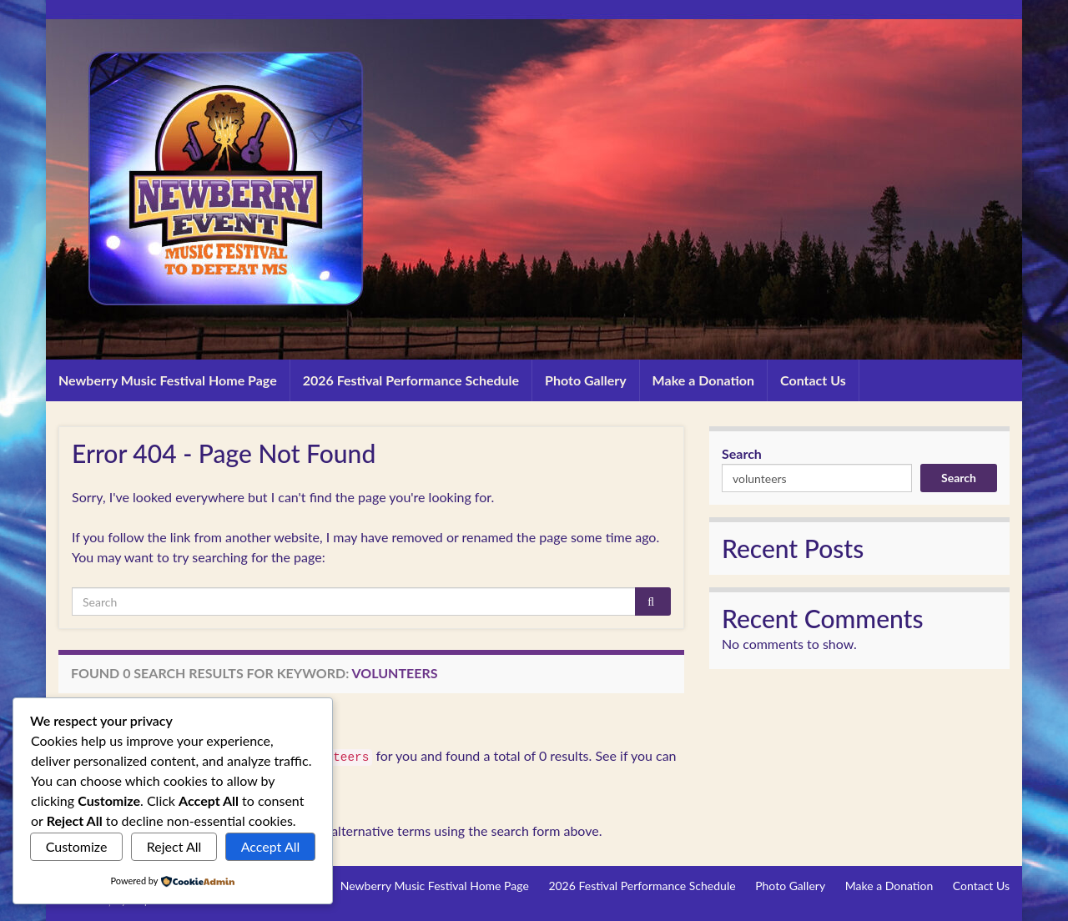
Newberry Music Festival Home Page (167, 380)
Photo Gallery (586, 380)
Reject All (174, 846)
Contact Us (813, 380)
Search (742, 453)
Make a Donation (703, 380)
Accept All (270, 846)
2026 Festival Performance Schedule (411, 380)
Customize (77, 846)
